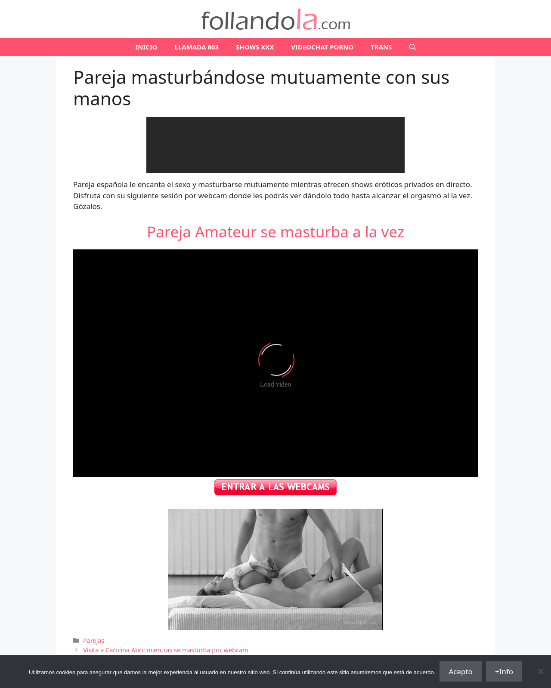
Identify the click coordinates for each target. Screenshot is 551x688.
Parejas (93, 640)
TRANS (381, 47)
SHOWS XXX (255, 47)
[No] (540, 671)
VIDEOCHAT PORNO (322, 47)
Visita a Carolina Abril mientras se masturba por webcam (165, 650)
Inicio (146, 47)
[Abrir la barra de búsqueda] (412, 47)
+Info (504, 671)
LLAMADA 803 (197, 47)
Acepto (461, 671)
